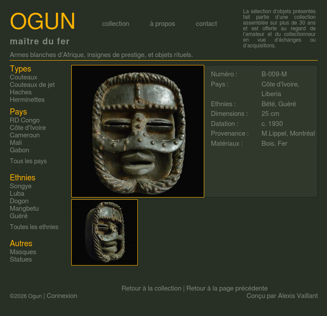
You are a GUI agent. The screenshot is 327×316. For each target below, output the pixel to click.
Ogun (43, 22)
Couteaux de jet (32, 85)
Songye (21, 186)
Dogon (19, 201)
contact (206, 24)
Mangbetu (24, 208)
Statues (21, 259)
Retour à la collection (151, 288)
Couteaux (23, 77)
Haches (21, 92)
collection (115, 24)
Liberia (271, 94)
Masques (23, 252)
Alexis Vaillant (298, 296)
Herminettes (27, 100)
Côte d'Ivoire (279, 84)
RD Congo (25, 120)
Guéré (287, 104)
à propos (162, 24)
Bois (267, 143)
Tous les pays (28, 161)
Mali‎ (16, 143)
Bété (268, 104)
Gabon (19, 150)
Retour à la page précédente (227, 288)
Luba (17, 193)
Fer (282, 143)
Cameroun (25, 135)
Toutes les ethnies (34, 227)
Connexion (62, 296)
